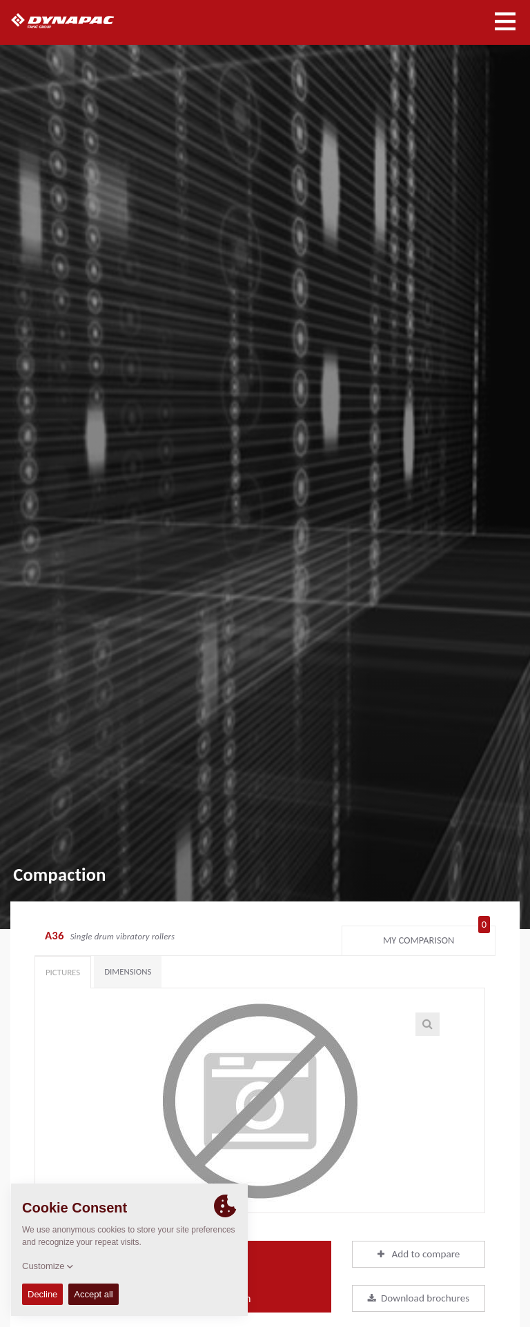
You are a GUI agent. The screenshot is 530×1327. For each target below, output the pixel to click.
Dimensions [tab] (127, 971)
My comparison (436, 937)
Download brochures (418, 1298)
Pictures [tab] (63, 972)
